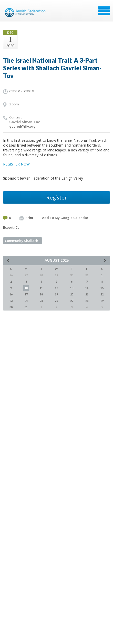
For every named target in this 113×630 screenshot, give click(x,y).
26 (56, 300)
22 (102, 294)
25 (41, 300)
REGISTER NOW (16, 164)
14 (86, 288)
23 (11, 300)
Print (26, 217)
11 (41, 288)
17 (26, 294)
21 (86, 294)
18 (41, 294)
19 (56, 294)
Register (56, 197)
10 (26, 288)
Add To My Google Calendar (65, 217)
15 (102, 288)
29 (102, 300)
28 (86, 300)
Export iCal (11, 227)
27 (71, 300)
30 (11, 307)
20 (71, 294)
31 (26, 307)
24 (26, 300)
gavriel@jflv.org (22, 126)
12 (56, 288)
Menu (104, 10)
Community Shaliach (21, 240)
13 (71, 288)
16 (11, 294)
